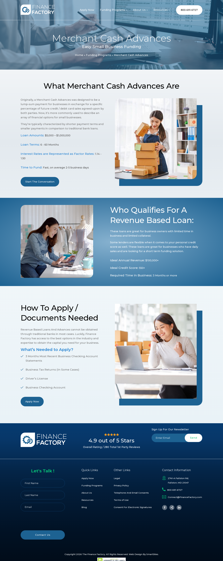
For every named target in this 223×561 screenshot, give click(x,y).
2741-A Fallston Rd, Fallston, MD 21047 (178, 480)
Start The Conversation (39, 181)
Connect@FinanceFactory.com (185, 497)
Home (79, 55)
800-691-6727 (189, 10)
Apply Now (32, 401)
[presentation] (177, 448)
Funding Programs (98, 55)
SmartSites (152, 554)
